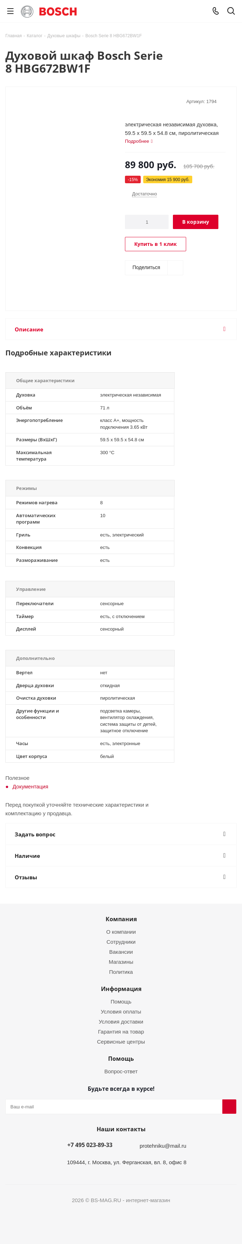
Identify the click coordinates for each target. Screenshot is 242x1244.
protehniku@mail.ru (163, 1145)
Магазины (121, 961)
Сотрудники (120, 941)
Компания (121, 919)
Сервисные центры (121, 1041)
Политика (121, 971)
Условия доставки (121, 1021)
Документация (30, 786)
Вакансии (121, 951)
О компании (121, 931)
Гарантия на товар (121, 1031)
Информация (121, 989)
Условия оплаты (121, 1011)
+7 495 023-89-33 (89, 1145)
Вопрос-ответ (120, 1071)
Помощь (121, 1001)
